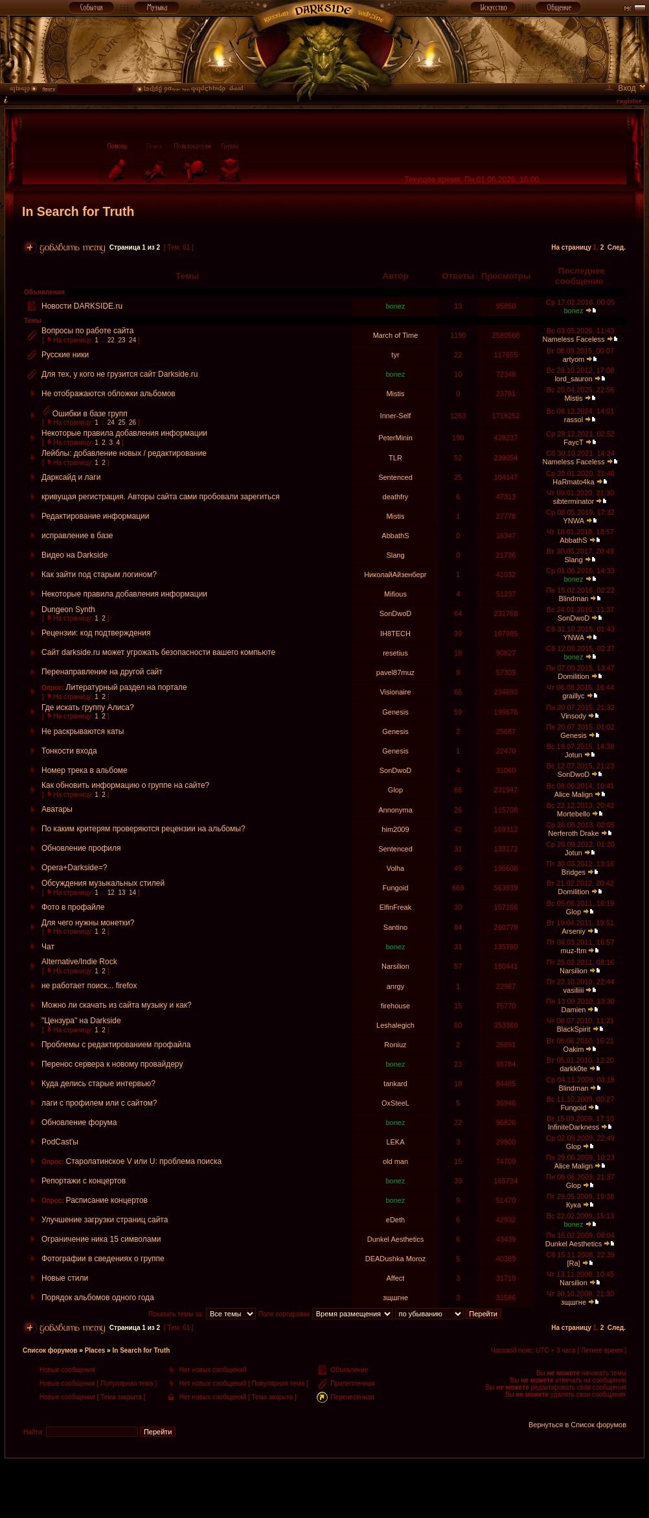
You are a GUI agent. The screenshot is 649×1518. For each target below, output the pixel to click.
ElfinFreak (396, 907)
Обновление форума (79, 1122)
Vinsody (573, 716)
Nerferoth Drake (573, 833)
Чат (47, 946)
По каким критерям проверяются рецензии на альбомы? (143, 828)
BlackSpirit (573, 1029)
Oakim (574, 1049)
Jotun (573, 755)
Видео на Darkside (74, 555)
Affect (396, 1278)
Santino (395, 927)
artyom (574, 359)
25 (121, 422)
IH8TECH (395, 633)
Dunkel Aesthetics (395, 1239)
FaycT (573, 442)
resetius (395, 653)
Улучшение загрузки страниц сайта (104, 1219)
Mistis (395, 393)
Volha (396, 868)
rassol (573, 419)
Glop (395, 790)
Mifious (395, 594)
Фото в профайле (72, 907)
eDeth (395, 1220)
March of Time (395, 335)
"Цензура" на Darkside (81, 1020)
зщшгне (395, 1297)
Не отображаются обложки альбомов (108, 393)
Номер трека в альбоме (84, 770)
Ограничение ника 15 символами (101, 1239)
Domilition (573, 676)
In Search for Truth (78, 211)
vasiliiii (574, 990)
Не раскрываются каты (82, 731)
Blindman (574, 598)
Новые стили (64, 1278)
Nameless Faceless (573, 339)
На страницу (571, 247)
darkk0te (573, 1069)
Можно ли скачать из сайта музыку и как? (116, 1005)
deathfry (396, 497)
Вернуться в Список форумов (577, 1425)
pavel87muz (395, 672)
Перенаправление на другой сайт (102, 671)
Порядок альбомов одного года (97, 1297)
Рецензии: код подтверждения (95, 632)
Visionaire (395, 692)
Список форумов (50, 1350)
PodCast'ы (59, 1141)
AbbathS (395, 536)
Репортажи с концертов (83, 1180)
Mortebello (573, 814)
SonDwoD (396, 613)
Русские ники (65, 354)
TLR (395, 458)
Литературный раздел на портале (126, 687)
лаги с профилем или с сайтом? (99, 1103)
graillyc (573, 696)
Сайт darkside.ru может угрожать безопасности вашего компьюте (158, 652)
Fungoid (396, 888)
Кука (573, 1205)
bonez (395, 306)
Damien (574, 1010)
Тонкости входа (69, 750)
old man (395, 1161)
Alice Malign (573, 794)
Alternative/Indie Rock (79, 961)
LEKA (395, 1142)
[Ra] (573, 1263)
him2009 (395, 829)
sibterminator (574, 501)
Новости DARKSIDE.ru (81, 306)
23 (121, 340)
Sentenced (395, 477)
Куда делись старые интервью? (98, 1083)
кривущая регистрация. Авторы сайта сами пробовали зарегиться (160, 496)
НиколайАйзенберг (395, 574)
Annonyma (395, 810)
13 (121, 892)
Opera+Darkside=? (74, 867)
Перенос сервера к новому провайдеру (112, 1064)
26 (132, 422)
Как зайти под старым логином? (99, 574)
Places (95, 1350)
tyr (395, 355)
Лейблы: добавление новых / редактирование (124, 453)
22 (111, 340)
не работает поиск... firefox (89, 985)
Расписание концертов (107, 1200)
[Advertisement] (324, 1487)
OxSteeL (395, 1103)
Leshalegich (395, 1025)
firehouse (395, 1006)
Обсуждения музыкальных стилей (103, 883)
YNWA (573, 521)
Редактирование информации (95, 516)
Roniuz (395, 1045)
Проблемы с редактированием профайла (116, 1044)
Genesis (395, 712)
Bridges (574, 872)
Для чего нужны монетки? (87, 922)
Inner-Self (395, 416)
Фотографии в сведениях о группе (103, 1258)
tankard (395, 1083)
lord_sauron (573, 379)
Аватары (57, 809)
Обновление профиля (81, 848)
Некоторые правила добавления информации (124, 433)
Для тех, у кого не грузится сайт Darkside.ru (119, 374)
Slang (395, 555)
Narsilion (395, 966)
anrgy (396, 986)
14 (132, 892)
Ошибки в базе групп (90, 413)
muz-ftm (574, 951)
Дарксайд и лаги (70, 477)
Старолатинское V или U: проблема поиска (144, 1161)
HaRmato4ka (573, 482)
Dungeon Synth (68, 609)
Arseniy (574, 931)
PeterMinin (395, 438)
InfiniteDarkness (573, 1127)
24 (132, 340)
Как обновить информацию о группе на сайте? (125, 785)
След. (617, 247)
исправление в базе (77, 535)
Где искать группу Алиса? (87, 707)
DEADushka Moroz (395, 1259)
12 (111, 892)
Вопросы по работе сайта (87, 330)
